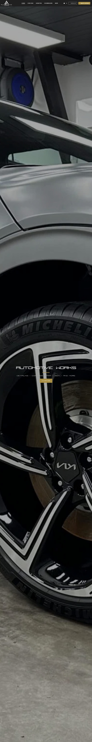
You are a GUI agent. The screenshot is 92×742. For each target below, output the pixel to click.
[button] (62, 3)
